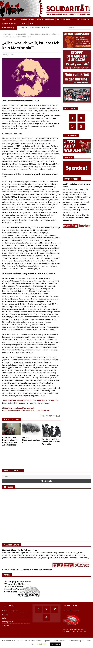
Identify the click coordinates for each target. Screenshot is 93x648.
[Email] (46, 477)
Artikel (13, 19)
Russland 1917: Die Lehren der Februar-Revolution (51, 441)
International (83, 19)
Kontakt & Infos (8, 24)
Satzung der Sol (7, 622)
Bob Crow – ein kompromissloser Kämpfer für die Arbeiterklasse (10, 441)
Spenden (5, 625)
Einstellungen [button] (42, 644)
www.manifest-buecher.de (41, 570)
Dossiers (23, 24)
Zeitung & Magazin (64, 19)
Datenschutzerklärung (10, 611)
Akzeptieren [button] (55, 644)
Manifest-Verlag (27, 19)
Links (32, 24)
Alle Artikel (21, 34)
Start (4, 19)
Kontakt (5, 614)
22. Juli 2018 (9, 54)
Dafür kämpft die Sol (45, 19)
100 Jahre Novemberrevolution (31, 440)
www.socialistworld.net (71, 611)
